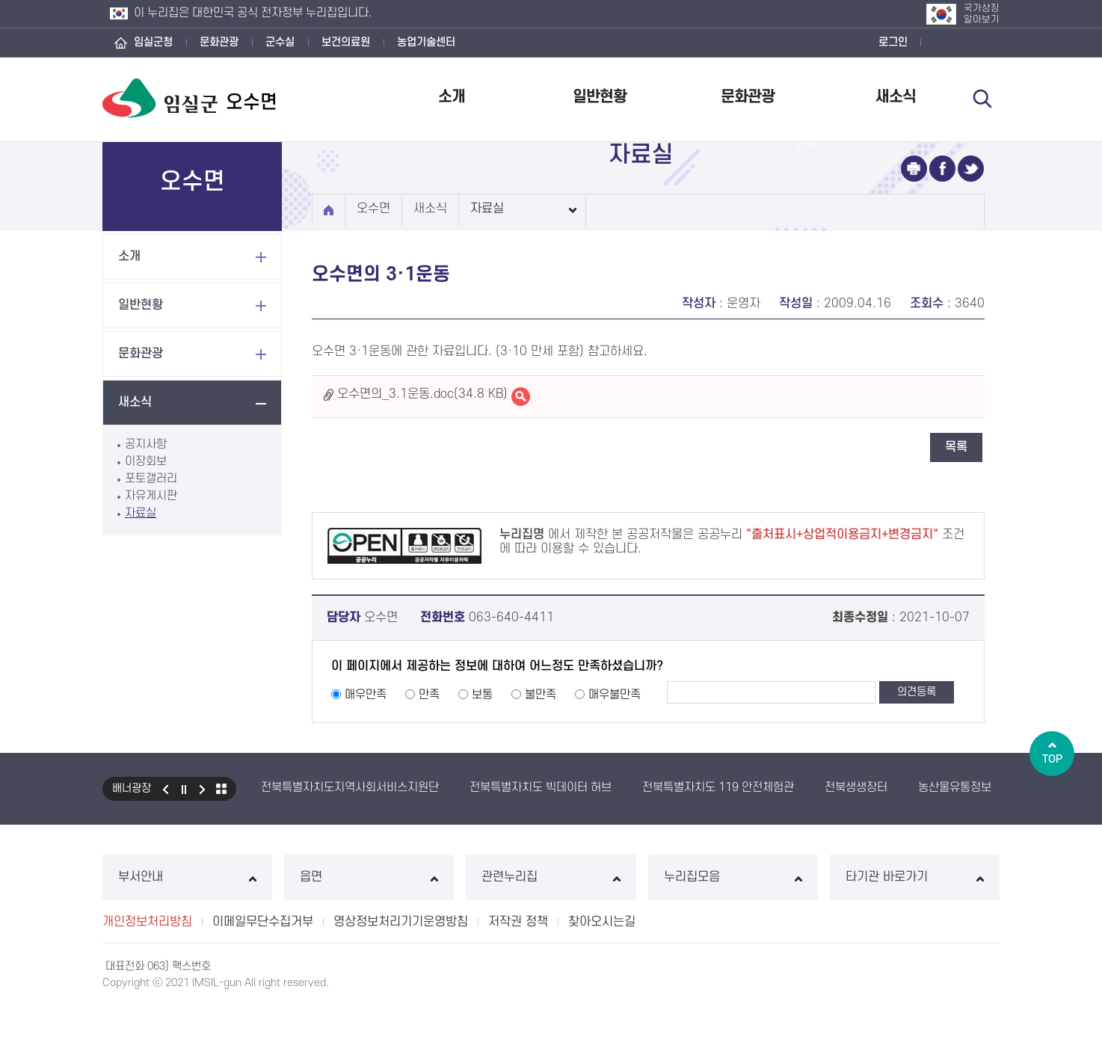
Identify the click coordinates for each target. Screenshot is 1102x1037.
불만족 (540, 694)
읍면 (369, 877)
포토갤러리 (151, 478)
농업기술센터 (426, 42)
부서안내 (187, 877)
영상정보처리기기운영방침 (400, 922)
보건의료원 (345, 42)
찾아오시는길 (601, 922)
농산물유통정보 (954, 787)
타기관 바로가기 (915, 877)
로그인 (893, 42)
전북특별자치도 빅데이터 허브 (541, 787)
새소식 (895, 96)
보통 (482, 694)
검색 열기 (982, 98)
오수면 (373, 208)
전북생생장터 (856, 787)
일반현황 (600, 96)
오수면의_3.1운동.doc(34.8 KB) (422, 394)
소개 (451, 96)
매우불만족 (614, 694)
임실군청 (153, 42)
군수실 (280, 42)
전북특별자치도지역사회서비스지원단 (350, 787)
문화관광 (219, 42)
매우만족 (366, 694)
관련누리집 (550, 877)
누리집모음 (733, 877)
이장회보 (146, 461)
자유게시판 (151, 495)
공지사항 (146, 444)
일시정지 (183, 789)
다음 (202, 789)
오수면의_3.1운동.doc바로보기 (520, 396)
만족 (429, 694)
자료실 (140, 513)
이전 (165, 789)
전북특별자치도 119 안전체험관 (718, 787)
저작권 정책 (518, 922)
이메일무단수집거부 (262, 922)
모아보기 (221, 789)
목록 (956, 447)
